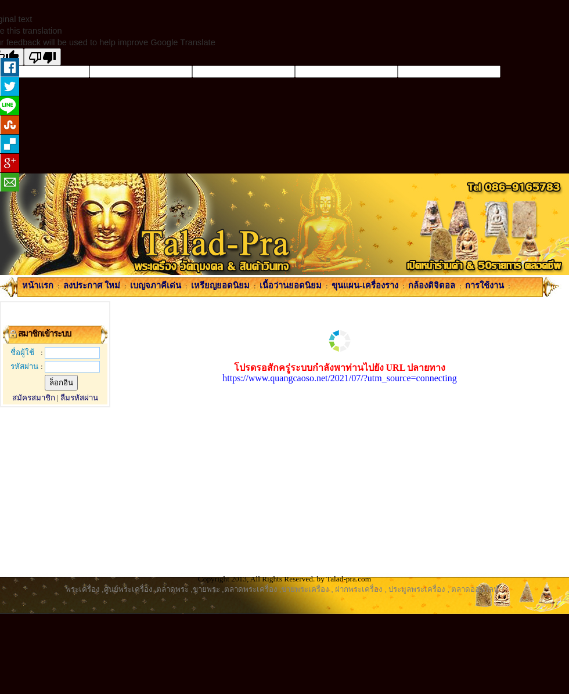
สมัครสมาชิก (33, 397)
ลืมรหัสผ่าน (79, 397)
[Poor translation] (42, 57)
